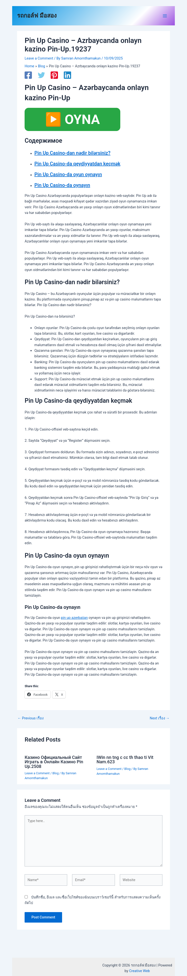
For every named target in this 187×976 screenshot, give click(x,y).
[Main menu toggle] (165, 16)
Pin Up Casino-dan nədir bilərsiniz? (72, 153)
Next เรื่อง (159, 718)
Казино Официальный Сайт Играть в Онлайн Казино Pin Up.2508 (54, 762)
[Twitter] (41, 75)
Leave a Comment (39, 58)
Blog (55, 773)
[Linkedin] (67, 75)
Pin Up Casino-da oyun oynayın (68, 174)
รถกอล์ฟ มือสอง (37, 15)
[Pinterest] (54, 75)
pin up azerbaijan (74, 617)
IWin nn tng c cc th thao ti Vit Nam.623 (125, 759)
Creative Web (139, 971)
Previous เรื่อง (31, 718)
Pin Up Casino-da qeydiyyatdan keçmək (77, 164)
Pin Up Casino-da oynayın (62, 185)
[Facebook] (28, 75)
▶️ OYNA (72, 119)
